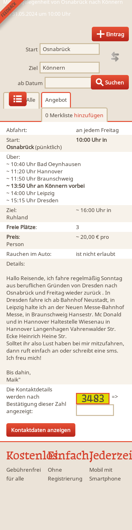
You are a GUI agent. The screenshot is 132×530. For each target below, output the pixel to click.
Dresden (48, 200)
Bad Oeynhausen (59, 164)
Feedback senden (15, 15)
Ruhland (17, 217)
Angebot (56, 99)
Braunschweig (55, 178)
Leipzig (45, 193)
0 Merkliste (74, 115)
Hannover (50, 171)
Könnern (56, 185)
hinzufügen (89, 115)
